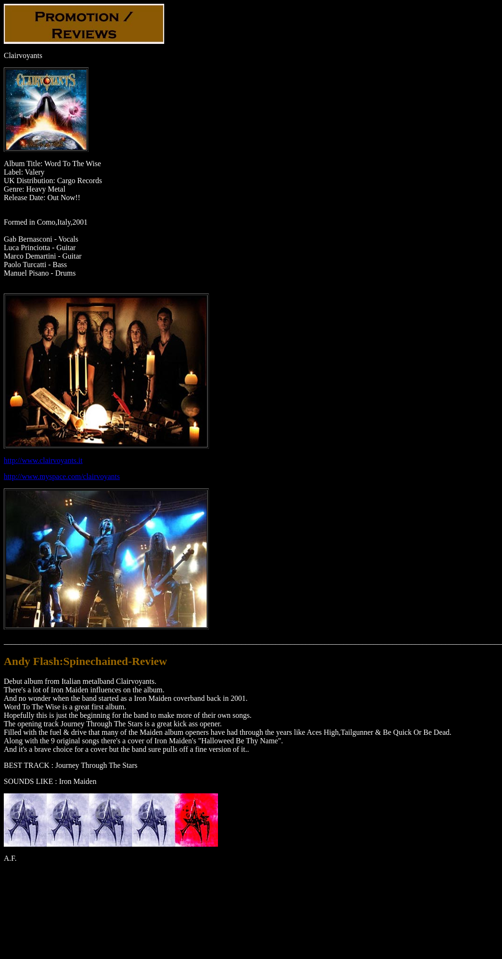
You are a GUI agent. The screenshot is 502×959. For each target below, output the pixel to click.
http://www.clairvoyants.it (43, 460)
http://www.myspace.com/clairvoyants (62, 476)
